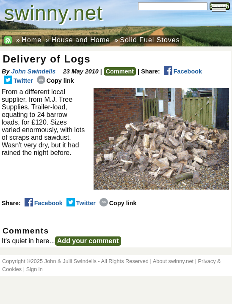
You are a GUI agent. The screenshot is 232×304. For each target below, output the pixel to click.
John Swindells (33, 71)
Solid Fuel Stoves (150, 39)
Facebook (183, 71)
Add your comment (88, 240)
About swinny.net (173, 261)
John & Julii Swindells (70, 261)
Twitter (18, 80)
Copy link (55, 80)
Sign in (34, 269)
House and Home (80, 39)
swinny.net (53, 13)
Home (31, 39)
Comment (120, 71)
